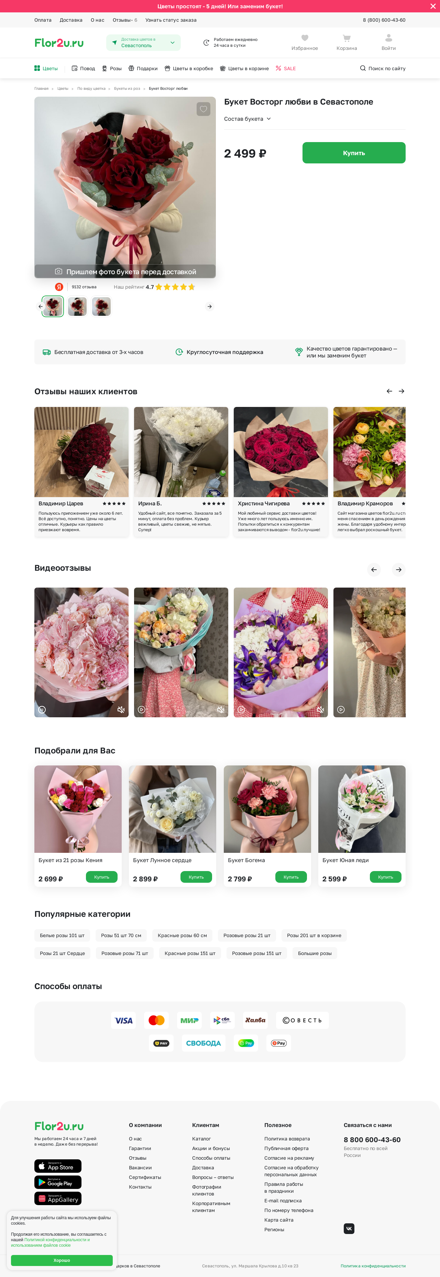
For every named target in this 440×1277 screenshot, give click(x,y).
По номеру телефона (288, 1210)
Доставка (71, 20)
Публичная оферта (286, 1148)
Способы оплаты (211, 1158)
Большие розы (315, 953)
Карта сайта (278, 1220)
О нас (97, 20)
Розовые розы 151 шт (257, 953)
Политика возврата (287, 1138)
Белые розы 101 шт (62, 935)
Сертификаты (145, 1177)
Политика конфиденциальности (373, 1266)
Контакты (140, 1187)
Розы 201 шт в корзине (314, 935)
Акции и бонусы (211, 1148)
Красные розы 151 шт (190, 953)
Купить (354, 153)
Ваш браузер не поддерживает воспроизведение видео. (81, 652)
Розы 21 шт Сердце (62, 953)
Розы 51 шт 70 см (121, 935)
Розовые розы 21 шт (247, 935)
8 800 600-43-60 (372, 1139)
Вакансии (140, 1167)
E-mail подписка (283, 1200)
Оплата (43, 20)
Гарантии (140, 1148)
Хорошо (62, 1260)
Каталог (201, 1138)
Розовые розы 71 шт (124, 953)
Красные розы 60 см (182, 935)
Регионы (274, 1229)
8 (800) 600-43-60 (384, 20)
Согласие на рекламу (289, 1158)
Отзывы (125, 20)
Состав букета (248, 118)
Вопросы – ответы (213, 1177)
